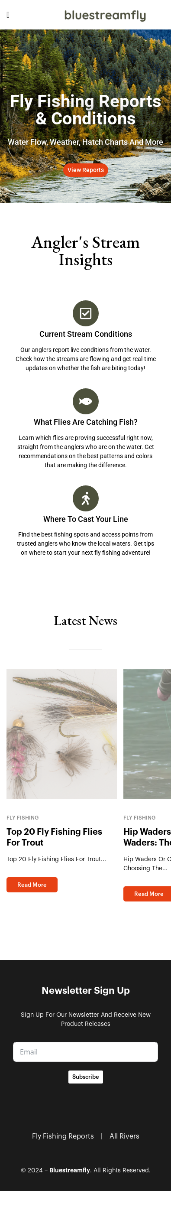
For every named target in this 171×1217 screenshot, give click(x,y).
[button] (85, 170)
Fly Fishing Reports (63, 1136)
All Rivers (124, 1136)
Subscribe (85, 1077)
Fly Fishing (22, 817)
